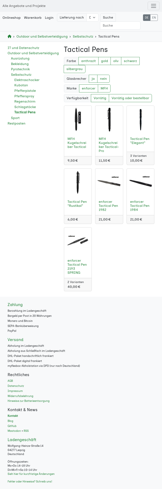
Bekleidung (20, 64)
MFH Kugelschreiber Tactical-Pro (109, 145)
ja (93, 79)
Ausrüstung (20, 58)
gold (104, 61)
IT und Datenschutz (23, 48)
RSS (26, 430)
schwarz (130, 61)
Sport (15, 118)
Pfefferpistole (25, 91)
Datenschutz (16, 385)
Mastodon (14, 430)
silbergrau (74, 69)
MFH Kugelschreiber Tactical (77, 143)
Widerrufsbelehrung (20, 396)
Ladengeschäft (22, 439)
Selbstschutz (83, 36)
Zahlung (15, 304)
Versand (15, 339)
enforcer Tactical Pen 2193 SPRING (77, 267)
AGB (10, 380)
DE (146, 17)
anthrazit (88, 61)
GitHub (12, 426)
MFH (104, 88)
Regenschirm (24, 101)
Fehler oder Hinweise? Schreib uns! (30, 481)
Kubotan (21, 85)
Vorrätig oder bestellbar (130, 98)
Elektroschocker (26, 80)
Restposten (17, 123)
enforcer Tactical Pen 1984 (140, 206)
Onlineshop (12, 18)
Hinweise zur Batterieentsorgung (29, 400)
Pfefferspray (24, 96)
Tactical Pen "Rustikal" (77, 204)
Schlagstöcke (25, 107)
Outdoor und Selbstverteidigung (42, 36)
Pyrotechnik (20, 69)
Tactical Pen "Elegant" (140, 141)
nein (103, 79)
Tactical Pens (24, 112)
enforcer (88, 88)
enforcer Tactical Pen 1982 (108, 206)
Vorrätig (100, 98)
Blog (10, 421)
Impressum (15, 391)
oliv (116, 61)
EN (154, 17)
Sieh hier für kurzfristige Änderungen (31, 473)
